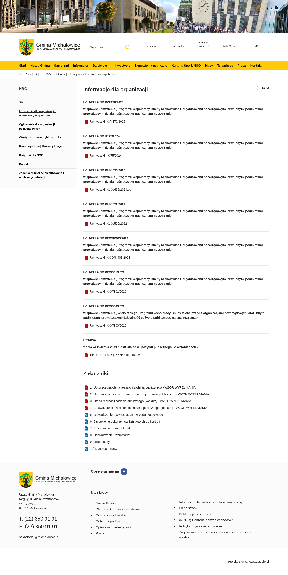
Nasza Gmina (40, 65)
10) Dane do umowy (103, 448)
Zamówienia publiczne (151, 65)
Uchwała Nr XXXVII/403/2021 (110, 257)
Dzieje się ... (101, 65)
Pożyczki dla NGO (31, 155)
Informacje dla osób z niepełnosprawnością (210, 502)
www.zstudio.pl (259, 561)
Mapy (209, 65)
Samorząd (61, 65)
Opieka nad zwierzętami (113, 527)
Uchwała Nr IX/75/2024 (106, 155)
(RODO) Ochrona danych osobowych (206, 520)
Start (22, 65)
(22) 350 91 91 (40, 519)
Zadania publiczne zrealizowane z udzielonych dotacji (41, 175)
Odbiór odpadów (108, 521)
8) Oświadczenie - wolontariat (110, 435)
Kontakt (256, 65)
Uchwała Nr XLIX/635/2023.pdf (111, 189)
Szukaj (127, 47)
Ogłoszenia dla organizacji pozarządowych (37, 126)
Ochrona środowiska (111, 515)
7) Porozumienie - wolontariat (110, 428)
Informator (81, 65)
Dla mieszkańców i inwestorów (118, 509)
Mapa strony (188, 508)
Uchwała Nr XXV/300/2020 (108, 325)
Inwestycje (122, 65)
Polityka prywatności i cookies (200, 526)
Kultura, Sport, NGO (186, 65)
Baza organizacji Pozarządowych (41, 146)
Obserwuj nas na (105, 471)
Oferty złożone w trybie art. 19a (40, 137)
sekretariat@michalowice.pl (39, 537)
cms (244, 561)
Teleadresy (225, 65)
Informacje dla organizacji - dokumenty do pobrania (37, 113)
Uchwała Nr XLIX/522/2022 (108, 223)
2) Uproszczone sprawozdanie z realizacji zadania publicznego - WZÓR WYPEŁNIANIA (149, 394)
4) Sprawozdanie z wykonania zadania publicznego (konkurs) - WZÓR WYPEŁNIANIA (148, 408)
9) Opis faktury (100, 442)
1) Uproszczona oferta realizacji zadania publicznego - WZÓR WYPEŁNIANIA (143, 387)
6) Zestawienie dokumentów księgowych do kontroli (125, 421)
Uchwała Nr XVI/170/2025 (107, 121)
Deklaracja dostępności (196, 514)
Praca (241, 65)
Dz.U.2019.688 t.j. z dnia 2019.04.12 (115, 355)
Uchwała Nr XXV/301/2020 (108, 291)
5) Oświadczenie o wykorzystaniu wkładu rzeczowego (126, 414)
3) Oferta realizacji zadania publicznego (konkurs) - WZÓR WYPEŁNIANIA (140, 401)
